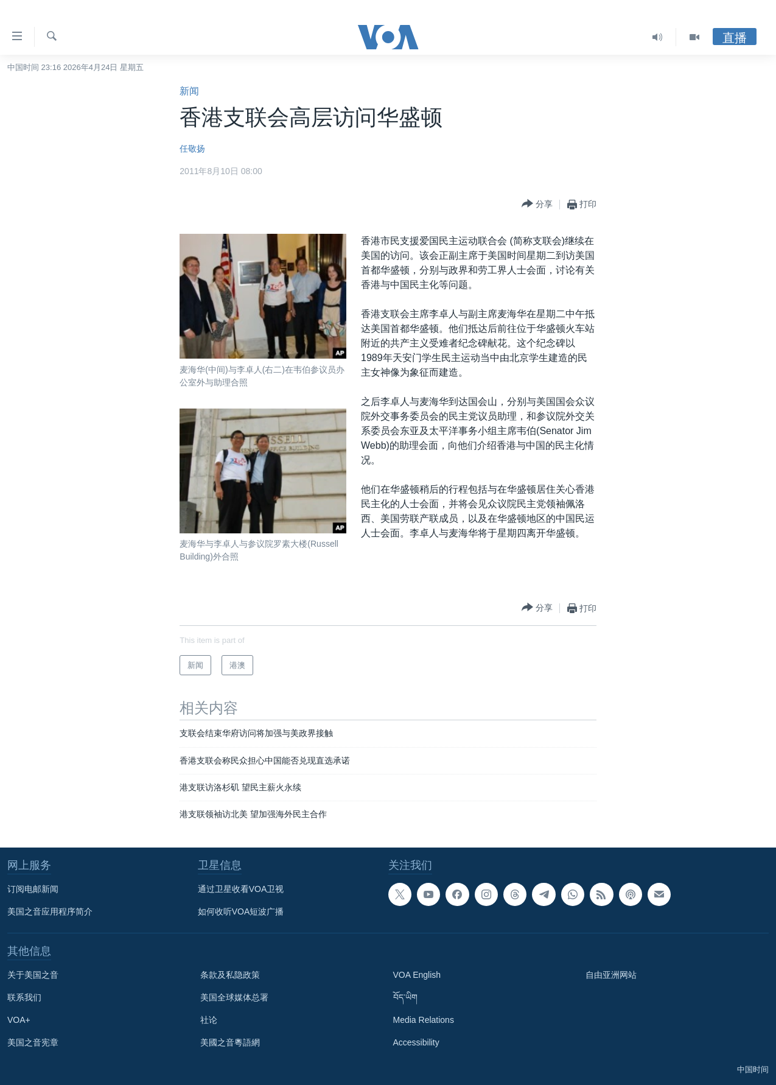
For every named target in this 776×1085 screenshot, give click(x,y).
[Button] (537, 204)
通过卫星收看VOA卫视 (241, 889)
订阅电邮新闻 (32, 889)
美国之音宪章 (32, 1042)
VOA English (417, 975)
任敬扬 (192, 148)
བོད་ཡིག (405, 997)
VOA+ (18, 1020)
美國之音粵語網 (230, 1042)
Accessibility (416, 1042)
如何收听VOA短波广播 (241, 911)
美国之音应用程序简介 (50, 911)
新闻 (189, 91)
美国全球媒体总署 (234, 997)
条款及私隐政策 (230, 975)
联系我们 (24, 997)
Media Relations (423, 1020)
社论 (208, 1020)
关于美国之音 (32, 975)
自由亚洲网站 (611, 975)
